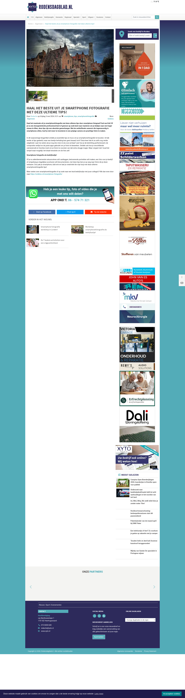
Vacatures (99, 17)
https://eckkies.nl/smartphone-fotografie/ (46, 174)
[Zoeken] (157, 17)
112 (32, 17)
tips (75, 116)
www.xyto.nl (45, 675)
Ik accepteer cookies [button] (171, 694)
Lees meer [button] (98, 694)
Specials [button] (76, 17)
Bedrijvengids (49, 17)
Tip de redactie (98, 212)
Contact (108, 17)
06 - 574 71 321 (79, 200)
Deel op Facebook (42, 212)
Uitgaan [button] (90, 17)
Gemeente (59, 17)
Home (30, 24)
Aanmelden (99, 680)
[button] (27, 96)
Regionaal (68, 17)
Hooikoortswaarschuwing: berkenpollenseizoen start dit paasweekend (141, 534)
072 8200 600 (46, 669)
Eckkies (111, 119)
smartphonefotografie (86, 116)
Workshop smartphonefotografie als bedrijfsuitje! (96, 230)
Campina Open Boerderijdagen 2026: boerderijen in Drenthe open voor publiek (143, 482)
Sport (84, 17)
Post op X (70, 212)
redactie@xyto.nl (47, 672)
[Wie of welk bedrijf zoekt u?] (140, 35)
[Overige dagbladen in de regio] (140, 663)
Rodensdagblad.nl (56, 7)
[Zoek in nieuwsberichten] (143, 17)
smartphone (68, 116)
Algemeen (39, 17)
